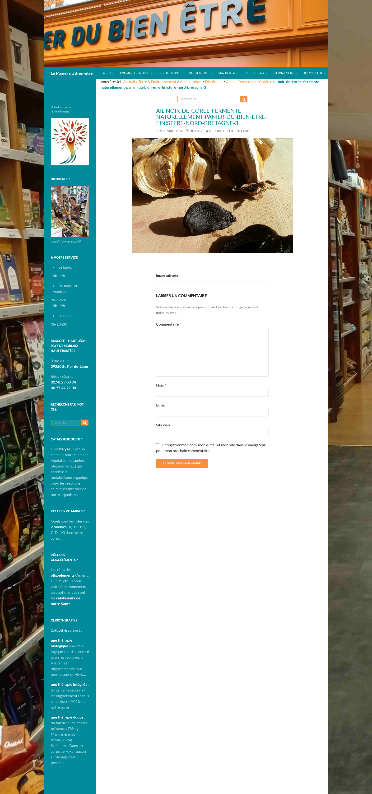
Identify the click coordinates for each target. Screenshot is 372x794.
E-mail (162, 405)
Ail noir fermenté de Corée (247, 81)
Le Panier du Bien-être (72, 73)
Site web (163, 425)
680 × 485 (196, 131)
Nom (161, 385)
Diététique (214, 81)
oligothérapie (63, 630)
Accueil (108, 73)
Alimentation (190, 81)
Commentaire (168, 324)
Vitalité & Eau (228, 73)
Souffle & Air (255, 73)
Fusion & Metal (284, 73)
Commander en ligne (134, 73)
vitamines (59, 526)
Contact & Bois (168, 73)
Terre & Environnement (157, 81)
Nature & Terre (199, 73)
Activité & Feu (312, 73)
